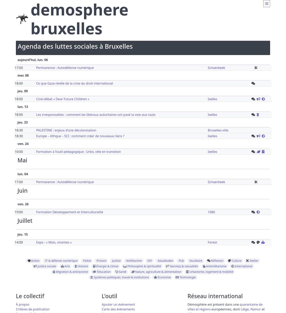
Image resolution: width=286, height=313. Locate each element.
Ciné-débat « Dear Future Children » (62, 99)
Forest (212, 242)
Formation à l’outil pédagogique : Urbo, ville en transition (78, 151)
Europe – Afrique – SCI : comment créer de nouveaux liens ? (80, 136)
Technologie (188, 277)
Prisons (101, 260)
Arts (67, 266)
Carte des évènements (118, 309)
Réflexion (217, 260)
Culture (237, 260)
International (243, 266)
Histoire (83, 266)
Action (35, 260)
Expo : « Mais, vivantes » (54, 242)
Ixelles (212, 99)
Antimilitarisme (216, 266)
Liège (245, 309)
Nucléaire (195, 260)
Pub (181, 260)
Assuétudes (165, 260)
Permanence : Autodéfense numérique (65, 68)
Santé (122, 271)
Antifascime (134, 260)
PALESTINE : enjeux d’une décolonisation (66, 130)
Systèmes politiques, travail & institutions (121, 277)
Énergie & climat (107, 266)
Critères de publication (33, 309)
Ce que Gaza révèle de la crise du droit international (74, 83)
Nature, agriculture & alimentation (158, 271)
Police (87, 260)
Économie (164, 277)
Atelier (254, 260)
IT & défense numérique (61, 260)
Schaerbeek (216, 68)
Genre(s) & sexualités (184, 266)
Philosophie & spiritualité (144, 266)
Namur (255, 309)
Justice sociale (47, 266)
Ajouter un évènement (118, 304)
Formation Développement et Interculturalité (69, 212)
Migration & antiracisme (72, 271)
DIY (150, 260)
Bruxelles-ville (218, 130)
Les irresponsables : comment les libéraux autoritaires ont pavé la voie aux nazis (96, 114)
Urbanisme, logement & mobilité (211, 271)
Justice (116, 260)
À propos (22, 304)
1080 (211, 212)
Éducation (103, 271)
